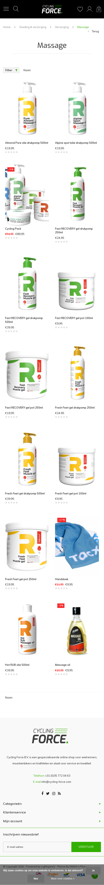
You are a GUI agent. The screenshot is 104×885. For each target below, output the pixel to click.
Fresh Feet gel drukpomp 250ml (75, 407)
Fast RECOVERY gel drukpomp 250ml (74, 230)
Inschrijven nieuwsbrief (21, 834)
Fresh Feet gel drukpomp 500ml (25, 493)
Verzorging (62, 27)
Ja (93, 870)
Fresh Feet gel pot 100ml (70, 493)
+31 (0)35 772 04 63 (57, 775)
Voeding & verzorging (32, 27)
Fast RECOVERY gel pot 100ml (74, 318)
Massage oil (62, 664)
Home (7, 27)
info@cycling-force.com (56, 781)
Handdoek (61, 579)
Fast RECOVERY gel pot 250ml (24, 407)
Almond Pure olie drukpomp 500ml (26, 142)
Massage (83, 27)
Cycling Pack (13, 228)
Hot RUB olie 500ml (17, 664)
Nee (36, 878)
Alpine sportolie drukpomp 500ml (76, 142)
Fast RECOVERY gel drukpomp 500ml (24, 319)
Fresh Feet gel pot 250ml (20, 579)
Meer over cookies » (62, 878)
